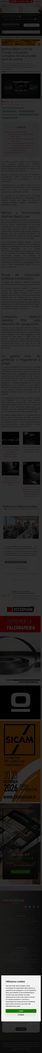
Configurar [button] (21, 1015)
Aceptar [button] (21, 1011)
